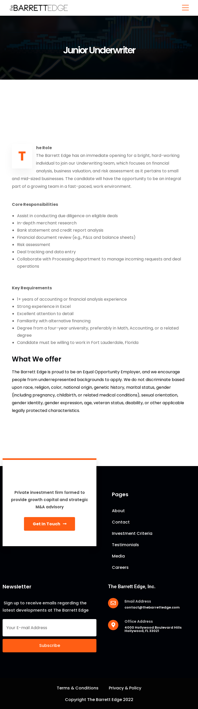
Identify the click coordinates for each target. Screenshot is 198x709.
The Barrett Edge (104, 700)
